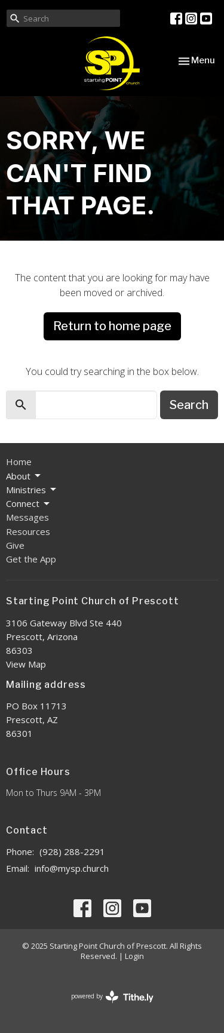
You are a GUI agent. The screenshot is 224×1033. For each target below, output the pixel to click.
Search (189, 405)
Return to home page (112, 326)
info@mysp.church (72, 868)
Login (134, 956)
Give (15, 545)
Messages (27, 517)
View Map (26, 664)
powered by (112, 997)
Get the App (31, 559)
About (24, 476)
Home (19, 462)
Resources (28, 531)
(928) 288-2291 (72, 851)
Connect (28, 503)
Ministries (32, 490)
